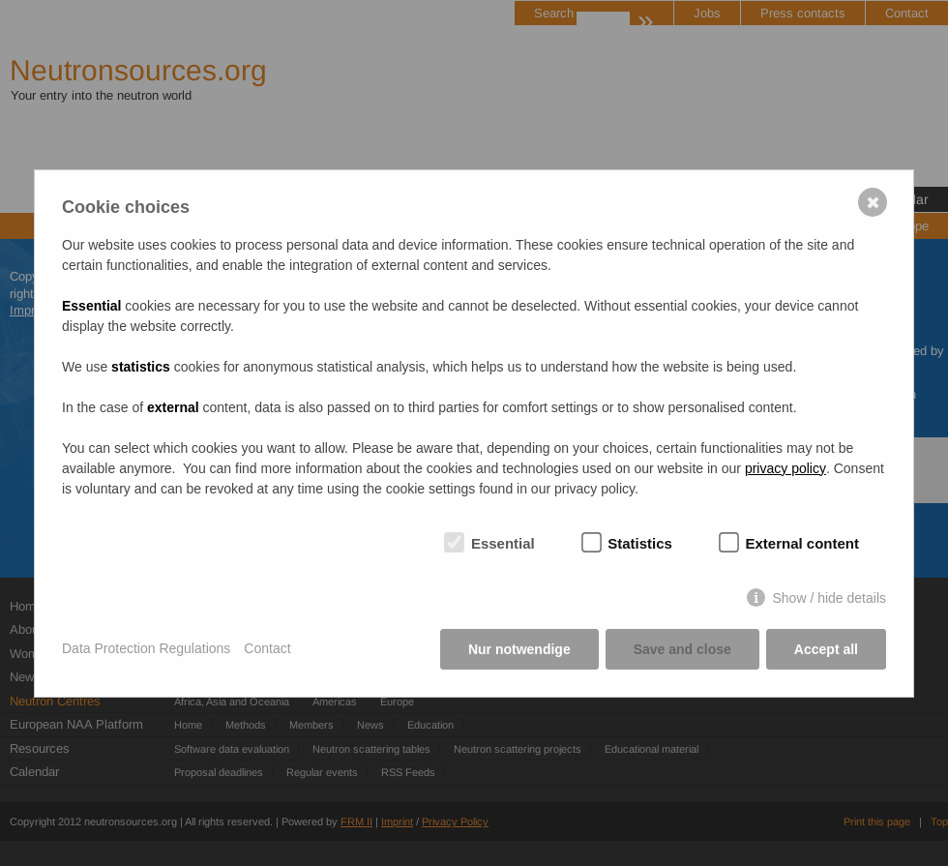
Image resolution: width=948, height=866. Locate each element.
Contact (267, 648)
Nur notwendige (519, 649)
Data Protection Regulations (146, 648)
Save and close (682, 649)
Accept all (826, 649)
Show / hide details (829, 598)
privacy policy (785, 468)
